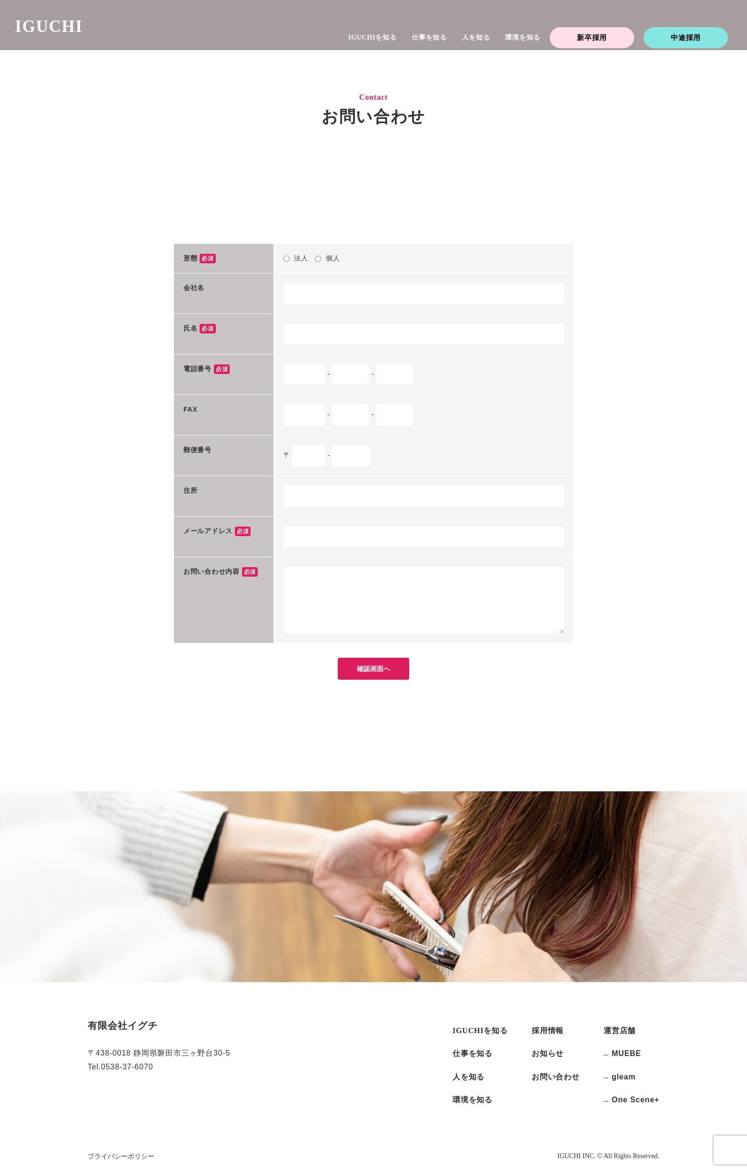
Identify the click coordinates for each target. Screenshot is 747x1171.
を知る (372, 37)
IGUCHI (58, 33)
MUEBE (626, 1053)
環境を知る (522, 37)
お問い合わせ (556, 1077)
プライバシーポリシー (121, 1156)
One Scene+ (635, 1100)
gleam (624, 1077)
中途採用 (686, 37)
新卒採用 (592, 37)
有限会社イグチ (123, 1025)
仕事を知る (429, 37)
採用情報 (548, 1030)
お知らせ (548, 1053)
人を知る (476, 37)
